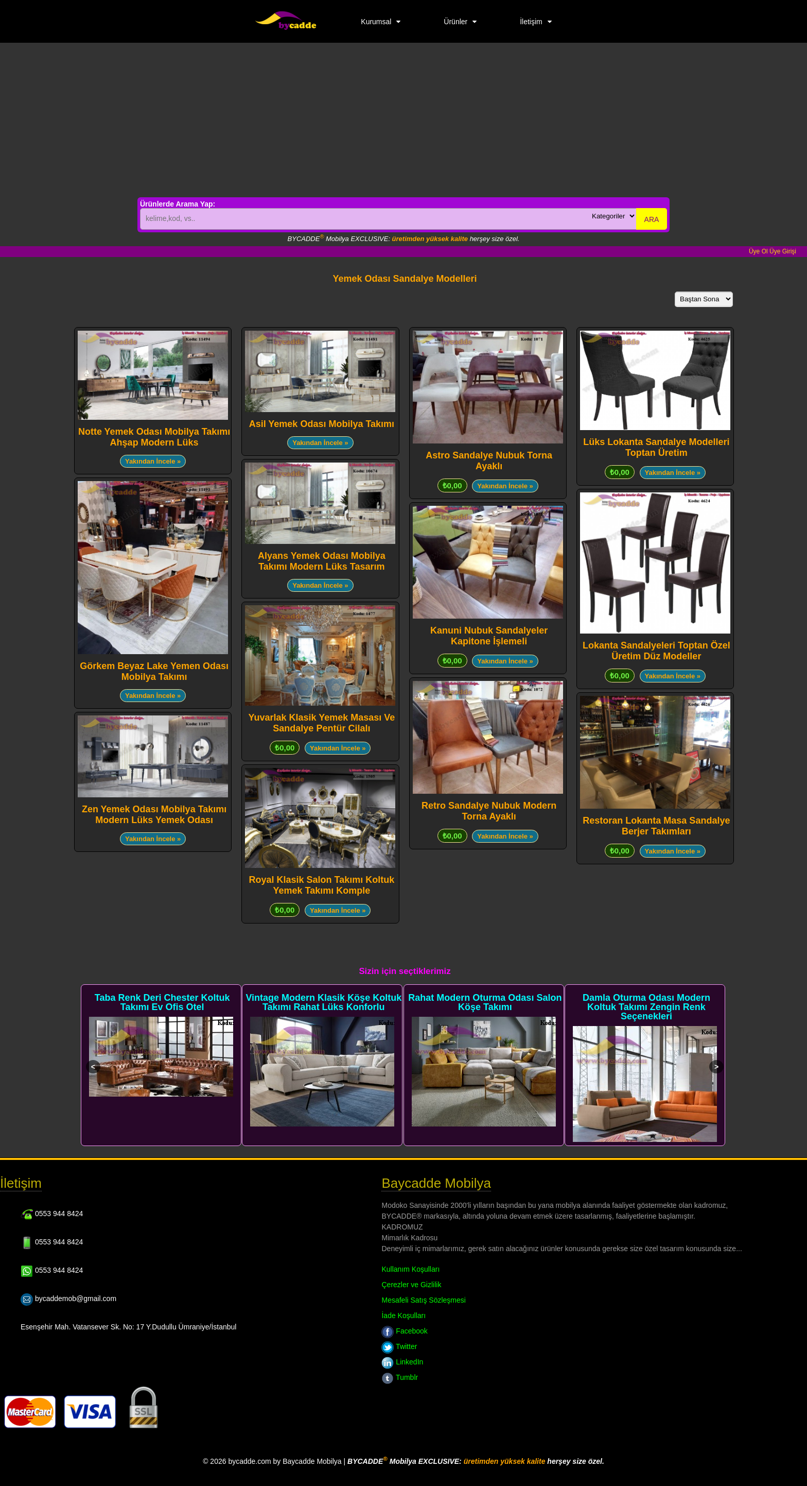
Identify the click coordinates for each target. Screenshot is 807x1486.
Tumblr (399, 1377)
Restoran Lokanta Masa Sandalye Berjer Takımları (656, 825)
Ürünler (455, 22)
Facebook (404, 1331)
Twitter (399, 1346)
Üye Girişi (782, 251)
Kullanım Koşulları (410, 1269)
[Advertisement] (403, 120)
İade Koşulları (403, 1315)
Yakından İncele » (153, 461)
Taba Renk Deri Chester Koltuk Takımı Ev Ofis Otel (162, 1002)
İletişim (531, 22)
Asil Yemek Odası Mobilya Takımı (321, 424)
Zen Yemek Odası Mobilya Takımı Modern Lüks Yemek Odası (154, 814)
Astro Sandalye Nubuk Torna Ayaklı (489, 460)
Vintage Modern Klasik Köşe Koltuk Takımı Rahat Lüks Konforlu (323, 1002)
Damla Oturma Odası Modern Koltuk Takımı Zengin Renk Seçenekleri (646, 1007)
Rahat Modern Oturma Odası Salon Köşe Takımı (485, 1002)
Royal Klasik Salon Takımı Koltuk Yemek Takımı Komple (322, 885)
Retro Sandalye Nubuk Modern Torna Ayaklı (489, 811)
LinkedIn (402, 1362)
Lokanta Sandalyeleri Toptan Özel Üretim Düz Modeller (656, 650)
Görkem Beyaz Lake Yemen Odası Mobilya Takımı (154, 671)
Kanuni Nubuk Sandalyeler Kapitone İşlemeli (489, 635)
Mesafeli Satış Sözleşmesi (423, 1300)
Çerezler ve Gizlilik (411, 1284)
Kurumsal (376, 22)
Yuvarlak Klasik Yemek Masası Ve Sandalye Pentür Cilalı (321, 722)
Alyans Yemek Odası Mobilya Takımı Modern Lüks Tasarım (321, 561)
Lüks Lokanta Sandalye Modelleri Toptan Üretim (656, 447)
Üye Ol (758, 251)
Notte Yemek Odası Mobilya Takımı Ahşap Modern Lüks (154, 437)
